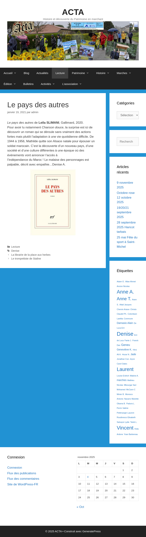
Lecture (60, 73)
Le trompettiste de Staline (26, 258)
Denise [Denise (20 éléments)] (125, 334)
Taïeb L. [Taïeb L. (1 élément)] (133, 422)
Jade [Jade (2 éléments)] (133, 354)
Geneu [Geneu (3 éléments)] (125, 344)
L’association (73, 84)
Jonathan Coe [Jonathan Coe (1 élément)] (123, 359)
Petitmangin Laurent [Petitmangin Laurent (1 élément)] (125, 413)
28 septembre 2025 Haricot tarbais (126, 227)
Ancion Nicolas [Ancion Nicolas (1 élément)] (123, 286)
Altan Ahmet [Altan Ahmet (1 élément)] (130, 281)
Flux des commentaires (23, 478)
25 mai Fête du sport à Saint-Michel (127, 242)
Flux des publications (21, 473)
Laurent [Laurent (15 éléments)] (125, 369)
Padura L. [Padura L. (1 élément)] (130, 403)
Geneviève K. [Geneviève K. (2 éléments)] (124, 349)
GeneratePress (91, 531)
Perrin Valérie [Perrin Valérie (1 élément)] (122, 408)
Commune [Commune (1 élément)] (128, 319)
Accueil (12, 73)
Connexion (14, 467)
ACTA (73, 12)
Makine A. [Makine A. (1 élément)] (134, 376)
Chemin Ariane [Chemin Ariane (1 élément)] (123, 309)
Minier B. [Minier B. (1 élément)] (120, 394)
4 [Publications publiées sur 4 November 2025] (88, 477)
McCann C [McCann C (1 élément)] (130, 389)
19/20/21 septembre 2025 (124, 212)
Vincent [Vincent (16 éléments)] (125, 428)
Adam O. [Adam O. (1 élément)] (120, 281)
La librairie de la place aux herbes (31, 254)
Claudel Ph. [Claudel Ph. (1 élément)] (122, 314)
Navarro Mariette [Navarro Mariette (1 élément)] (131, 399)
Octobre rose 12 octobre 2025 (126, 197)
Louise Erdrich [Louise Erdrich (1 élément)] (123, 376)
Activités (50, 84)
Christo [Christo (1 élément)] (133, 309)
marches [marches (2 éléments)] (122, 380)
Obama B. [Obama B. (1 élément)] (121, 403)
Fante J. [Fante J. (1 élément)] (128, 340)
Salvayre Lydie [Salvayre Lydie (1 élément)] (123, 422)
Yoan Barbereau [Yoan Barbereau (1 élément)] (131, 434)
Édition (12, 84)
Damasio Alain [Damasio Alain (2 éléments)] (125, 323)
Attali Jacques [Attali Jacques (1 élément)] (125, 305)
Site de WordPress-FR (22, 484)
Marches (126, 73)
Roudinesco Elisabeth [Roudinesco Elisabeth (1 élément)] (126, 417)
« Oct (80, 507)
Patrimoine (82, 73)
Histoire (104, 73)
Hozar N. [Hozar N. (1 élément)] (126, 354)
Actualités (42, 73)
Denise (15, 250)
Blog (26, 73)
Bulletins (28, 83)
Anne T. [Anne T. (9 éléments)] (124, 298)
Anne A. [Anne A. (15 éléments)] (125, 292)
